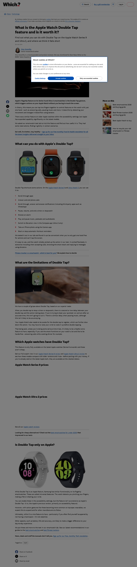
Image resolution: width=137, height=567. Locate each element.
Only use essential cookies (89, 78)
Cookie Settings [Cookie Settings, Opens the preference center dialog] (40, 78)
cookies (45, 64)
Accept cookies (61, 78)
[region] (69, 69)
